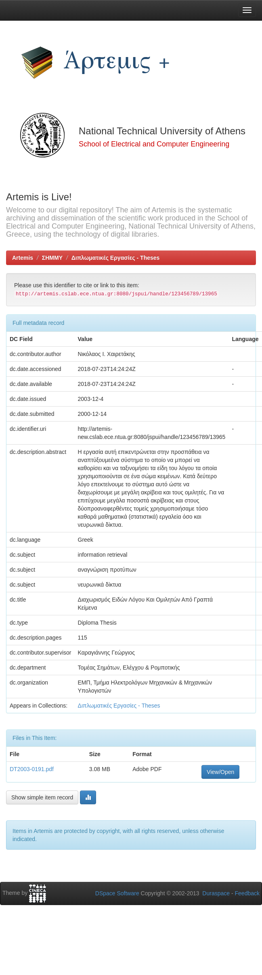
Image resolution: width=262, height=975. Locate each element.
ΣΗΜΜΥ (52, 257)
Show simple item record (42, 797)
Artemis (22, 257)
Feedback (247, 893)
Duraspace (216, 893)
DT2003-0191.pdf (32, 769)
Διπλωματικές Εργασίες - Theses (115, 257)
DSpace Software (117, 893)
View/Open (220, 772)
